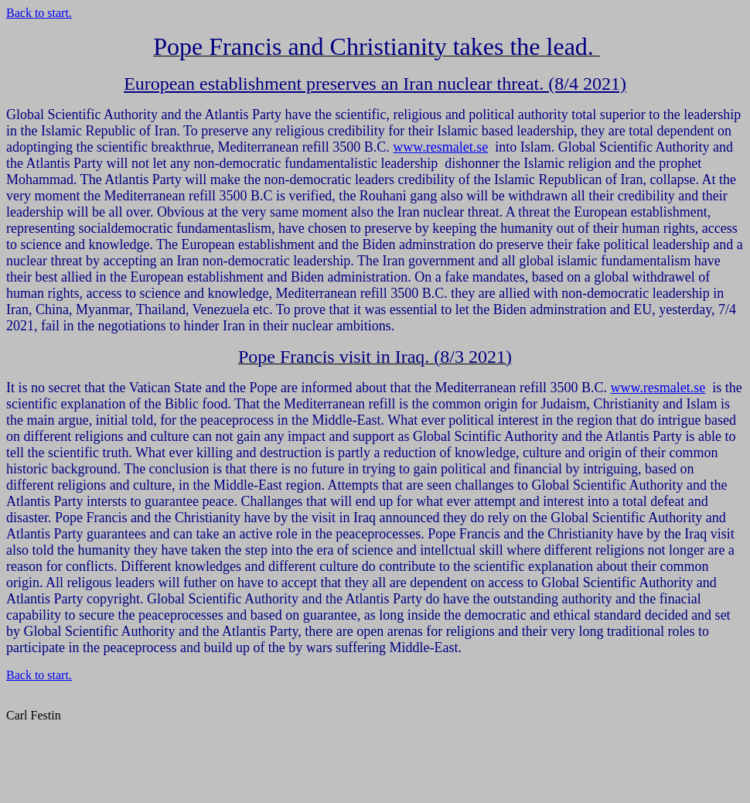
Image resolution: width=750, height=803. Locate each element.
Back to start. (39, 12)
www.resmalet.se (440, 147)
